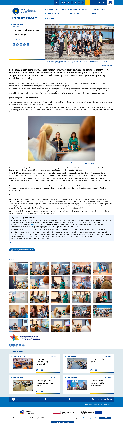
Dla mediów (50, 399)
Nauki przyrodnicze (78, 9)
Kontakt (33, 399)
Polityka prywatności (62, 399)
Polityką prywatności (90, 418)
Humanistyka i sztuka (56, 9)
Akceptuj (105, 418)
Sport (94, 14)
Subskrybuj (41, 399)
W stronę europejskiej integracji (42, 361)
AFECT (33, 224)
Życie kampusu (98, 9)
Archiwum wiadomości (77, 399)
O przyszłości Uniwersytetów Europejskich (98, 383)
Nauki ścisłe (75, 14)
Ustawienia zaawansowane (62, 422)
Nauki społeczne (54, 14)
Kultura (50, 18)
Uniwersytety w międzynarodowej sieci (44, 383)
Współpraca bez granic (98, 360)
